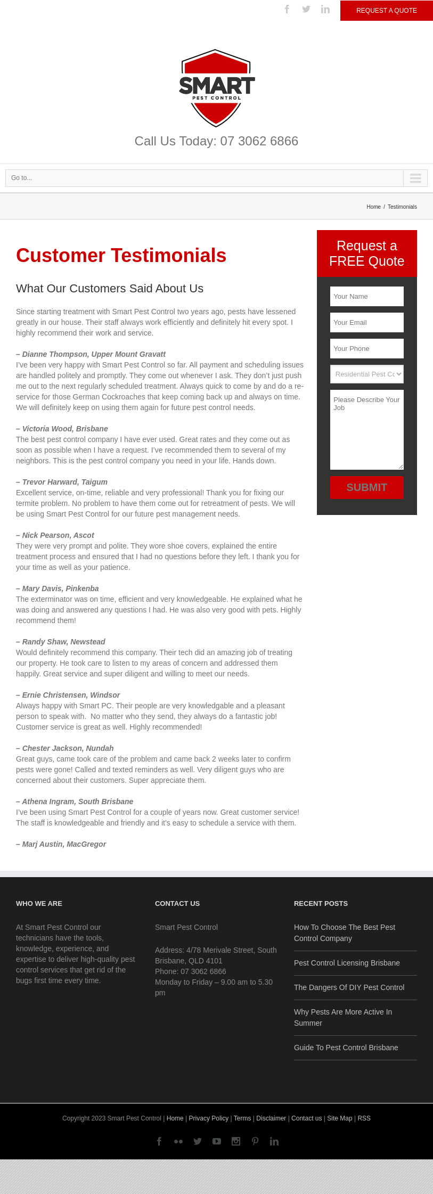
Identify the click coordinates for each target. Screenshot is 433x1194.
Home (374, 207)
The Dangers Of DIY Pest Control (349, 987)
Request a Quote (386, 10)
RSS (364, 1118)
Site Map (339, 1118)
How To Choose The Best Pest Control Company (344, 933)
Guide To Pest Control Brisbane (346, 1047)
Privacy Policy (209, 1118)
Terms (242, 1118)
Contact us (306, 1118)
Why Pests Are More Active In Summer (343, 1017)
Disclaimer (271, 1118)
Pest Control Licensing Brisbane (347, 963)
